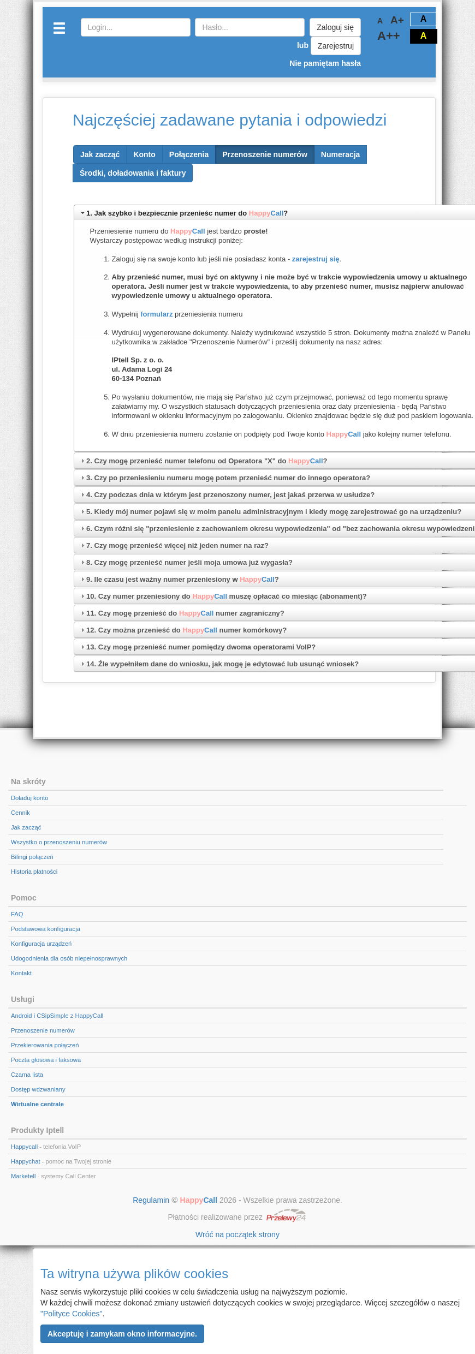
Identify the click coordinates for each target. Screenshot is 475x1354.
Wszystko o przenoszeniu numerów (59, 842)
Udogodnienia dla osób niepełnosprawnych (69, 958)
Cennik (20, 812)
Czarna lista (27, 1074)
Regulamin (151, 1200)
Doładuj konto (29, 798)
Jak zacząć (26, 827)
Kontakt (21, 973)
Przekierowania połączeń (45, 1045)
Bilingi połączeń (32, 857)
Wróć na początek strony (237, 1234)
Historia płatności (34, 871)
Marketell (23, 1176)
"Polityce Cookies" (71, 1313)
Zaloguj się (335, 27)
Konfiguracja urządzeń (41, 943)
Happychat (25, 1161)
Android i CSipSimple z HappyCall (57, 1015)
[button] (122, 1334)
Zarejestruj (336, 45)
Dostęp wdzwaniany (38, 1089)
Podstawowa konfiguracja (45, 929)
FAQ (17, 914)
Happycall (24, 1146)
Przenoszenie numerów (43, 1030)
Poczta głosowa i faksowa (46, 1060)
